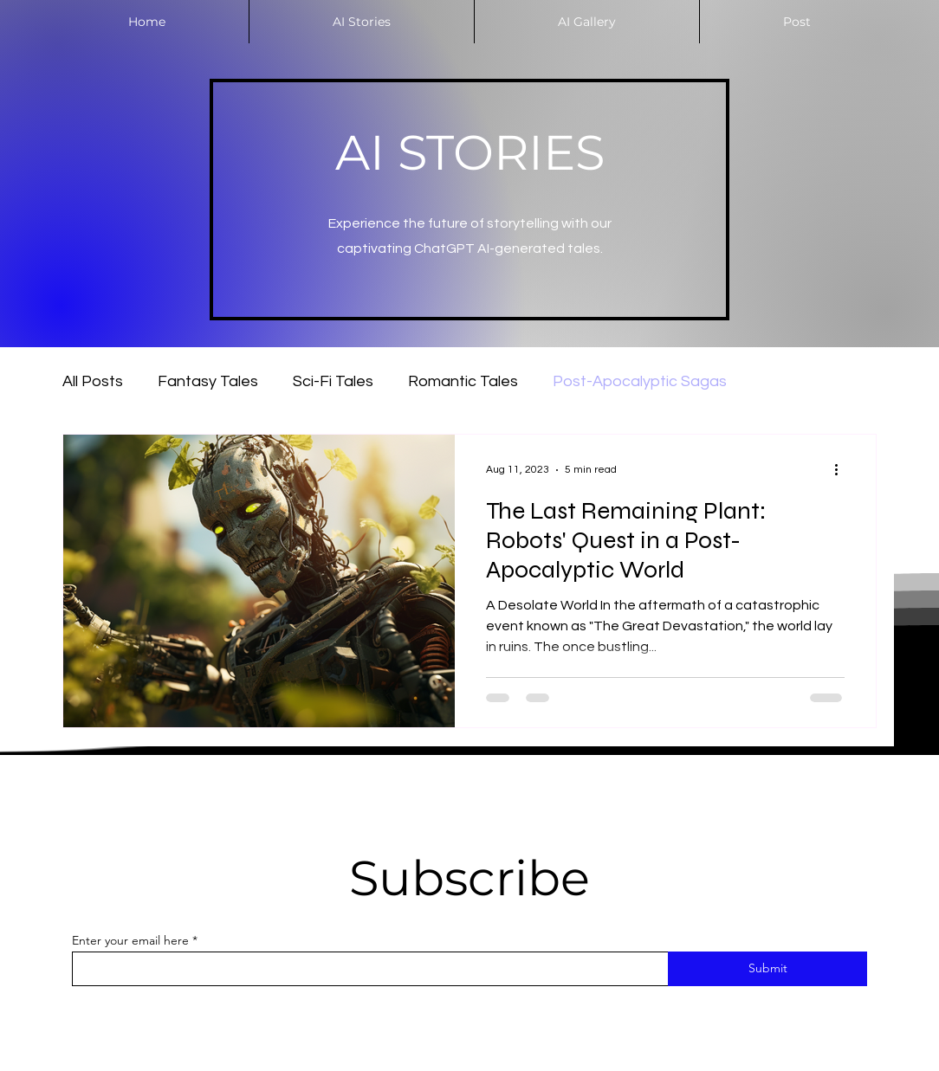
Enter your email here (130, 940)
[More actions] (842, 470)
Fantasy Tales (208, 381)
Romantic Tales (463, 381)
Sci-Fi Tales (333, 381)
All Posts (92, 381)
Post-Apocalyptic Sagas (640, 381)
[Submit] (767, 969)
